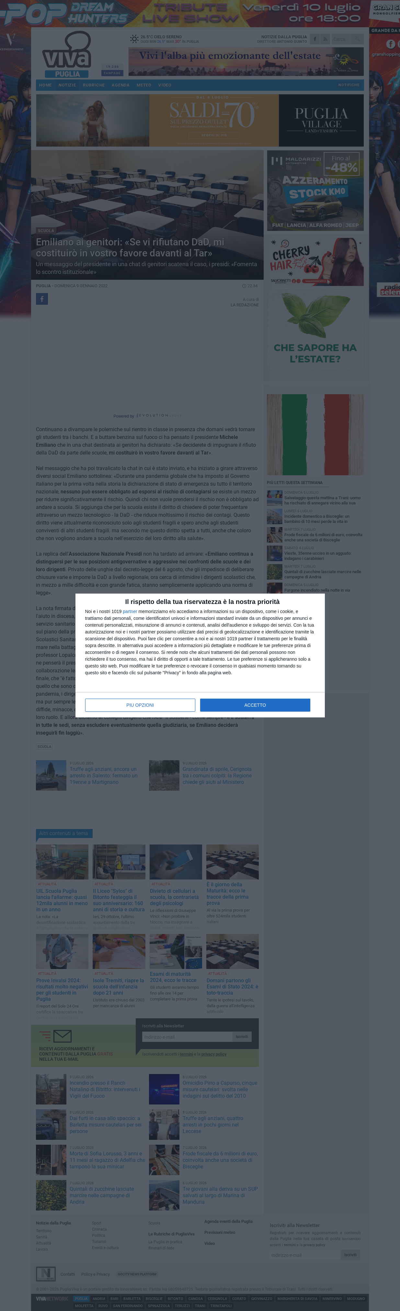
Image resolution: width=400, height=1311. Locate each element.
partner (130, 611)
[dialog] (200, 655)
